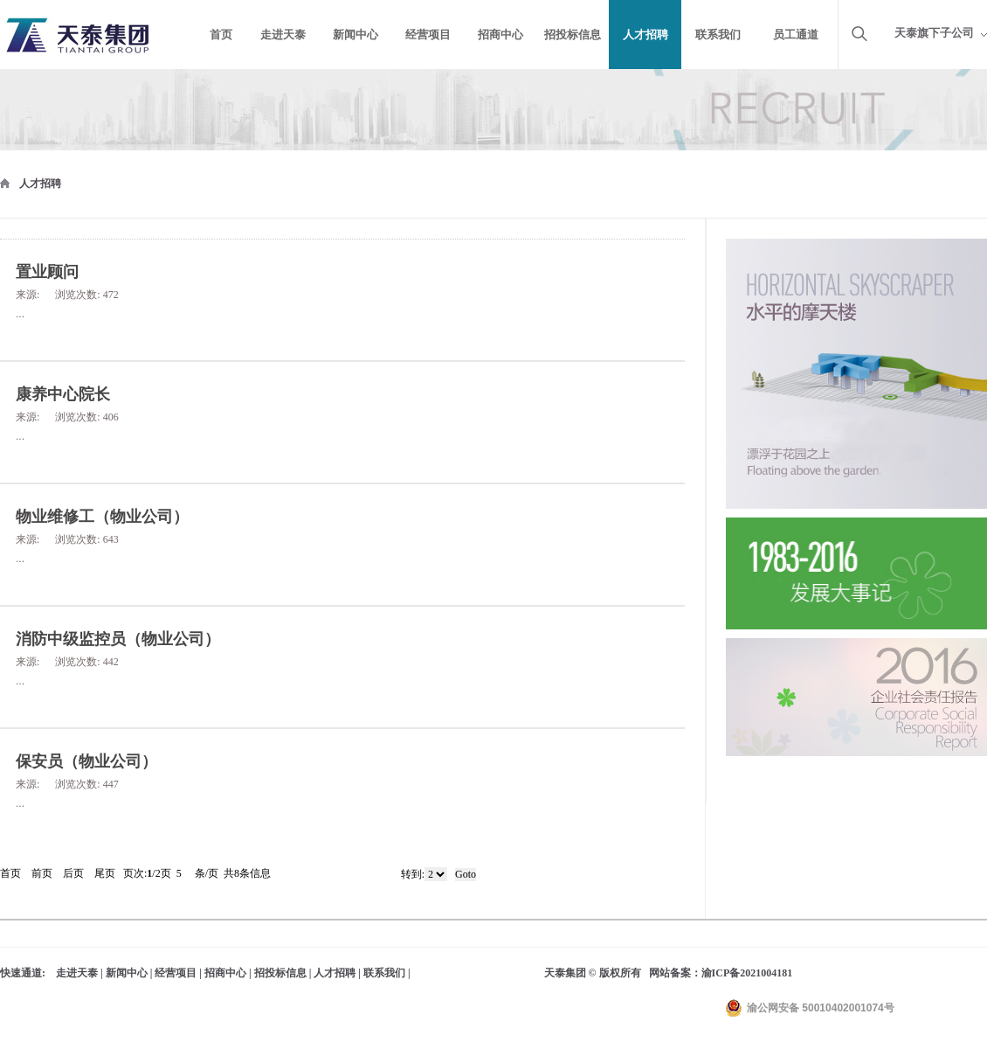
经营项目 (176, 973)
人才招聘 (40, 183)
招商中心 (225, 973)
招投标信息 (280, 973)
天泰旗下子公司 (934, 32)
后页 (73, 873)
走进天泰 (77, 973)
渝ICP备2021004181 (747, 973)
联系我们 (384, 973)
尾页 (104, 873)
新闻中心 (127, 973)
